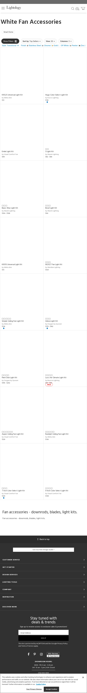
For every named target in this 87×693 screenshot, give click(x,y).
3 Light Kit (49, 152)
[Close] (83, 677)
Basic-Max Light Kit (10, 208)
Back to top (43, 540)
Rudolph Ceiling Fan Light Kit (56, 434)
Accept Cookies (51, 689)
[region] (43, 683)
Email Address (26, 633)
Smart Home (9, 32)
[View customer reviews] (53, 655)
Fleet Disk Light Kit (9, 378)
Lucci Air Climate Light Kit (55, 378)
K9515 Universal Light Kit (12, 265)
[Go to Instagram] (41, 655)
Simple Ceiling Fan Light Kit (13, 321)
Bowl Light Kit (51, 208)
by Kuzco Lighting (51, 98)
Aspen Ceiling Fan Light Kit (13, 434)
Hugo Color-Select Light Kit (56, 95)
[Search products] (72, 8)
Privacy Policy (62, 644)
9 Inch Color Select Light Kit (56, 491)
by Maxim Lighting (52, 155)
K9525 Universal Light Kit (12, 95)
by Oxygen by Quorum (53, 324)
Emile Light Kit (8, 152)
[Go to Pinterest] (35, 655)
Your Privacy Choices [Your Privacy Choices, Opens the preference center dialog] (34, 689)
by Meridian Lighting (52, 268)
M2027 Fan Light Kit (53, 265)
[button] (3, 8)
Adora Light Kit (51, 321)
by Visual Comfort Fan (10, 155)
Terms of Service (27, 646)
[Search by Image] (77, 9)
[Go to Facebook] (29, 655)
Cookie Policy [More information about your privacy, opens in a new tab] (41, 684)
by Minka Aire (7, 98)
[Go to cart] (83, 8)
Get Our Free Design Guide (43, 550)
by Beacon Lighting (52, 381)
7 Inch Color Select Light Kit (13, 491)
